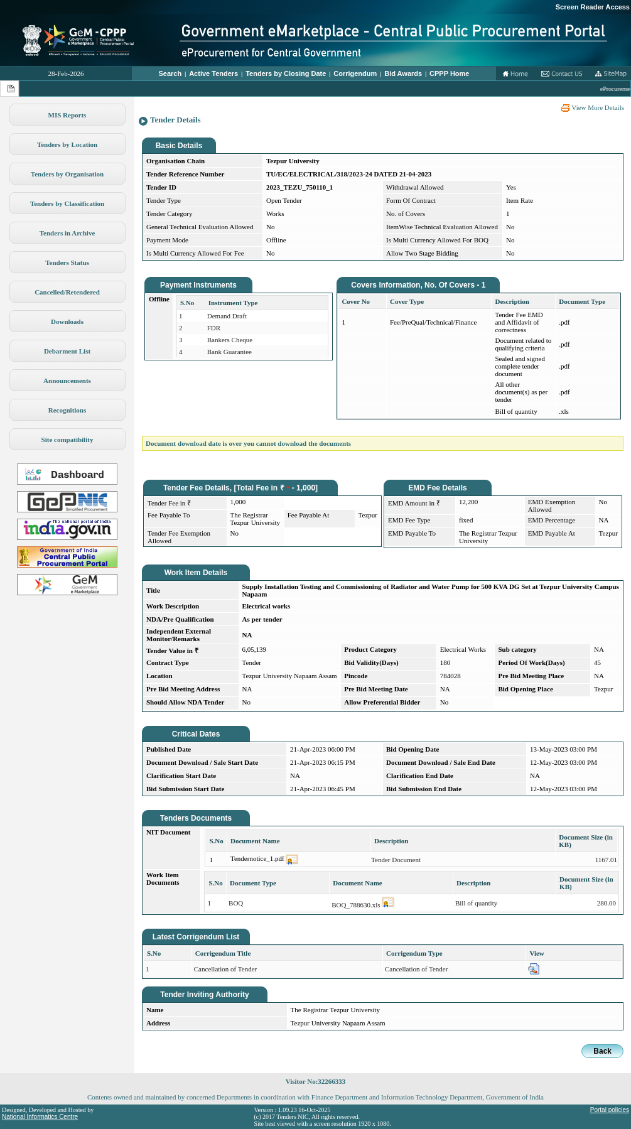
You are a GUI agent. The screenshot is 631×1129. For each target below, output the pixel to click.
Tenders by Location (67, 144)
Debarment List (67, 351)
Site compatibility (67, 439)
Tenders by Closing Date (285, 73)
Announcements (67, 380)
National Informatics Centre (40, 1116)
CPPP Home (449, 73)
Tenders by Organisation (67, 174)
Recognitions (67, 410)
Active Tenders (213, 73)
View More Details (592, 107)
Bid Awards (403, 73)
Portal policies (609, 1109)
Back (602, 1051)
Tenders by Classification (67, 203)
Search (170, 73)
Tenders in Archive (67, 233)
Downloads (67, 321)
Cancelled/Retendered (67, 292)
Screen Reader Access (593, 7)
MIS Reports (67, 115)
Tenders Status (67, 262)
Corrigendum (355, 73)
